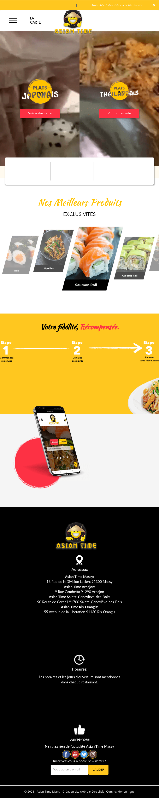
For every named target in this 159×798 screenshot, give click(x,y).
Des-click (98, 791)
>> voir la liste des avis (128, 5)
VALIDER (98, 769)
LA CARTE (35, 20)
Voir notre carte (40, 113)
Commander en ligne (120, 791)
